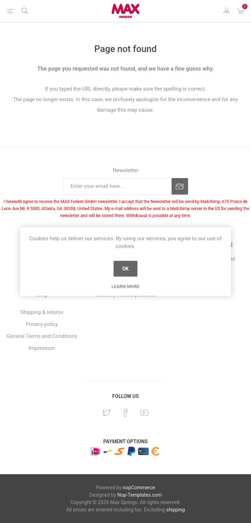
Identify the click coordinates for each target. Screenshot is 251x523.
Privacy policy (42, 324)
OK (125, 269)
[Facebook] (125, 412)
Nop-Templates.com (139, 495)
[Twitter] (106, 412)
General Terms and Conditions (42, 336)
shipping (175, 509)
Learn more (125, 286)
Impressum (41, 348)
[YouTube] (144, 412)
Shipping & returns (41, 312)
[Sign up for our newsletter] (117, 186)
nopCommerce (139, 487)
